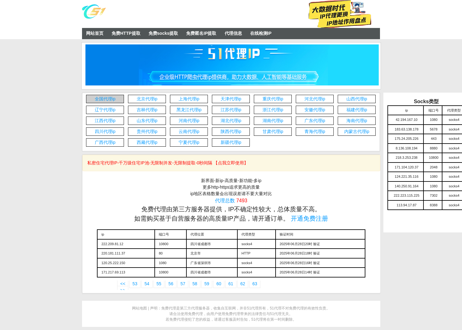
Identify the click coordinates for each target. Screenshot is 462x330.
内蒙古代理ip (356, 131)
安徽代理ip (314, 109)
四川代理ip (105, 131)
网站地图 (139, 308)
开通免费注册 (309, 218)
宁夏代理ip (189, 142)
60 (218, 283)
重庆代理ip (273, 98)
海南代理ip (356, 120)
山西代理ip (356, 98)
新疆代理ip (231, 142)
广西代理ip (105, 142)
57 (183, 283)
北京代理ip (147, 98)
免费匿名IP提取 (201, 33)
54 (146, 283)
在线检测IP (261, 33)
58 (194, 283)
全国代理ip (105, 98)
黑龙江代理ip (189, 109)
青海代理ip (314, 131)
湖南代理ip (273, 120)
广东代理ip (314, 120)
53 (134, 283)
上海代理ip (189, 98)
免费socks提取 (163, 33)
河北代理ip (314, 98)
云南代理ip (189, 131)
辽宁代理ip (105, 109)
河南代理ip (189, 120)
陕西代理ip (231, 131)
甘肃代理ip (273, 131)
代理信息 (233, 33)
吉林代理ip (147, 109)
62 (242, 283)
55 (159, 283)
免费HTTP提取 (126, 33)
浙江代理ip (273, 109)
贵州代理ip (147, 131)
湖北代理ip (231, 120)
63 (254, 283)
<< (122, 283)
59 (206, 283)
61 (230, 283)
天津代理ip (231, 98)
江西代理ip (105, 120)
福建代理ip (356, 109)
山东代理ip (147, 120)
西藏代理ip (147, 142)
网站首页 (94, 33)
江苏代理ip (231, 109)
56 (170, 283)
